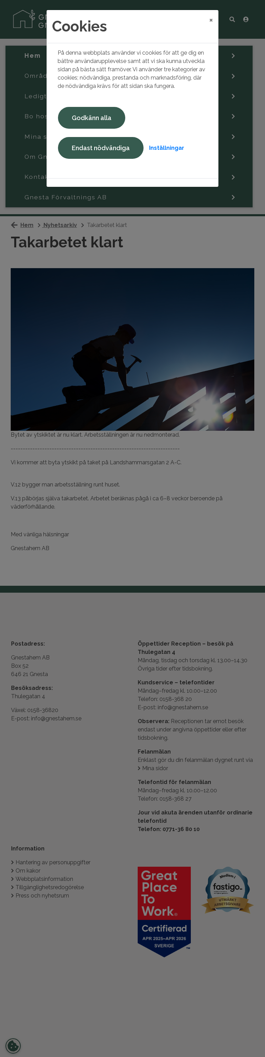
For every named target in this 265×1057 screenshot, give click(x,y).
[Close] (211, 19)
